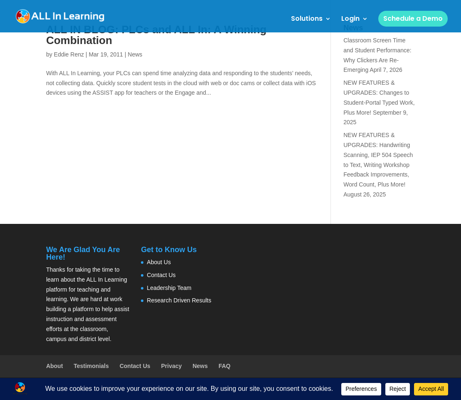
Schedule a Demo (413, 18)
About (54, 366)
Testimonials (91, 366)
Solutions (307, 19)
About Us (159, 262)
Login (350, 19)
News (135, 54)
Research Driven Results (179, 300)
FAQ (225, 366)
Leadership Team (169, 288)
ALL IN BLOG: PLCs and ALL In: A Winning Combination (156, 35)
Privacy (171, 366)
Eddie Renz (69, 54)
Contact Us (161, 275)
